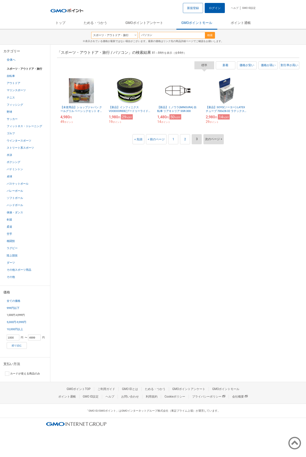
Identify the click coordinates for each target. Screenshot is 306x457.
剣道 (9, 219)
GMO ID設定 (249, 8)
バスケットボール (18, 183)
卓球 (9, 176)
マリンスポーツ (16, 90)
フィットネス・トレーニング (24, 126)
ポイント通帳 (241, 23)
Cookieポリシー (174, 396)
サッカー (12, 119)
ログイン (215, 8)
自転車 (11, 75)
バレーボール (15, 190)
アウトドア (13, 83)
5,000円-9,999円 (16, 322)
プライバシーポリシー (208, 396)
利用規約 (152, 396)
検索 (210, 35)
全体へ (11, 59)
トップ (60, 23)
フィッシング (15, 104)
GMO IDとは (130, 389)
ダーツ (11, 262)
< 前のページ (156, 139)
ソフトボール (15, 198)
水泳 (9, 154)
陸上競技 (12, 255)
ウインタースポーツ (19, 140)
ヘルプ (234, 8)
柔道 (9, 226)
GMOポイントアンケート (144, 23)
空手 (9, 233)
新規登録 (193, 8)
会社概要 (240, 396)
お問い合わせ (130, 396)
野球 (9, 111)
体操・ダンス (15, 212)
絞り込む (17, 345)
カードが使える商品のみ (22, 374)
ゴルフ (11, 133)
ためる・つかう (95, 23)
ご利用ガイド (106, 389)
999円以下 (13, 308)
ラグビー (12, 248)
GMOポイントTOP (79, 389)
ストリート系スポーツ (20, 147)
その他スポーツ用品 (19, 269)
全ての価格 (13, 300)
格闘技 (11, 241)
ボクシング (13, 162)
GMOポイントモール (196, 23)
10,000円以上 (15, 329)
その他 (11, 276)
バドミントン (15, 169)
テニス (11, 97)
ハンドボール (15, 205)
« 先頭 (138, 139)
